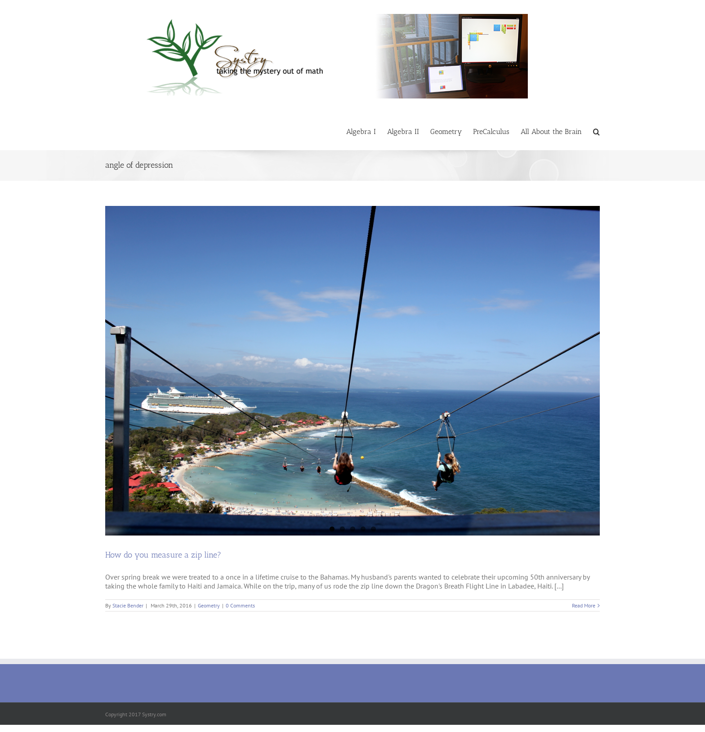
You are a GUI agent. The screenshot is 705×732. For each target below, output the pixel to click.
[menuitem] (366, 131)
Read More (583, 605)
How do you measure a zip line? (163, 555)
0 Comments (240, 605)
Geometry (209, 605)
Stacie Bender (127, 605)
